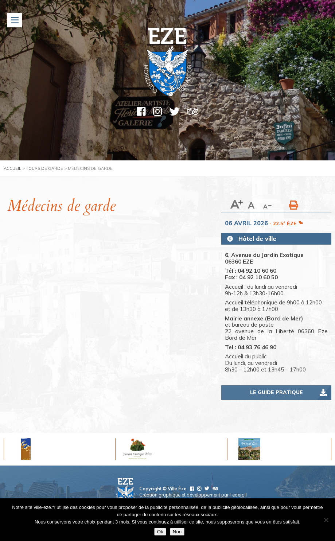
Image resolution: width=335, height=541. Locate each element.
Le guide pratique (276, 392)
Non (177, 531)
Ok (160, 531)
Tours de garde (44, 168)
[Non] (326, 520)
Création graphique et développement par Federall (193, 495)
